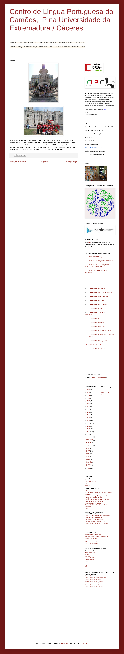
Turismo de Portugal (90, 480)
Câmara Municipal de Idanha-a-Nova (95, 583)
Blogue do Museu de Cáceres (93, 540)
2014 (88, 423)
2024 (88, 395)
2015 (88, 420)
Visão (86, 561)
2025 (88, 392)
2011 (88, 432)
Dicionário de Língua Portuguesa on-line (96, 496)
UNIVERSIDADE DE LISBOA (95, 288)
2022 (88, 401)
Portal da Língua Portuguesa (93, 503)
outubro (89, 442)
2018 (88, 412)
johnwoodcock (65, 643)
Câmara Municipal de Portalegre (94, 586)
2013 (88, 426)
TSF (86, 565)
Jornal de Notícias (90, 558)
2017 (88, 415)
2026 (88, 390)
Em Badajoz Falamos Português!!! (94, 519)
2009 (88, 468)
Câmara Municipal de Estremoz (94, 581)
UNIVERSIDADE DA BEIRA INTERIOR (98, 330)
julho (88, 448)
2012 (88, 429)
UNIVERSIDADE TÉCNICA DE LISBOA (99, 292)
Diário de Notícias (90, 552)
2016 (88, 418)
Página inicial (45, 162)
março (88, 459)
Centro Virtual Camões (99, 377)
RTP (86, 567)
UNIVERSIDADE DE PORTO (95, 300)
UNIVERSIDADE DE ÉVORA (95, 319)
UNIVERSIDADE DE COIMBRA (96, 304)
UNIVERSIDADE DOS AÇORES (96, 341)
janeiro (88, 465)
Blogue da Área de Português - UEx (95, 521)
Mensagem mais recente (18, 162)
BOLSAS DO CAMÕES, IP (94, 257)
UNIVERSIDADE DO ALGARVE (96, 327)
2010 (88, 434)
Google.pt (87, 485)
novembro (89, 440)
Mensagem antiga (71, 162)
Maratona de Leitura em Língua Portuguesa (97, 523)
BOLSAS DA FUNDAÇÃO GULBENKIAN (99, 261)
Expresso (87, 556)
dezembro (89, 437)
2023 (88, 398)
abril (87, 456)
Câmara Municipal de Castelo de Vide (95, 577)
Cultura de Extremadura (91, 542)
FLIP (86, 508)
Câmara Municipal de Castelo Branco (95, 576)
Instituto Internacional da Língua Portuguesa (97, 499)
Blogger (85, 643)
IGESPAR (87, 483)
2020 (88, 406)
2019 (88, 409)
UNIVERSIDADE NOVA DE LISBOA (97, 296)
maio (88, 454)
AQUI (90, 242)
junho (88, 451)
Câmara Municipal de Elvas (93, 579)
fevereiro (89, 462)
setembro (89, 445)
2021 (88, 404)
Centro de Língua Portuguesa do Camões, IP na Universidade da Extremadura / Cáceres (61, 20)
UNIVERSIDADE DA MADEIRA (96, 349)
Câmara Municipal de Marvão (93, 585)
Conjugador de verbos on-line (93, 498)
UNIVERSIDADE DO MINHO (95, 322)
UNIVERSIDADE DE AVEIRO (95, 308)
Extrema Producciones (91, 543)
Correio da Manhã (90, 560)
